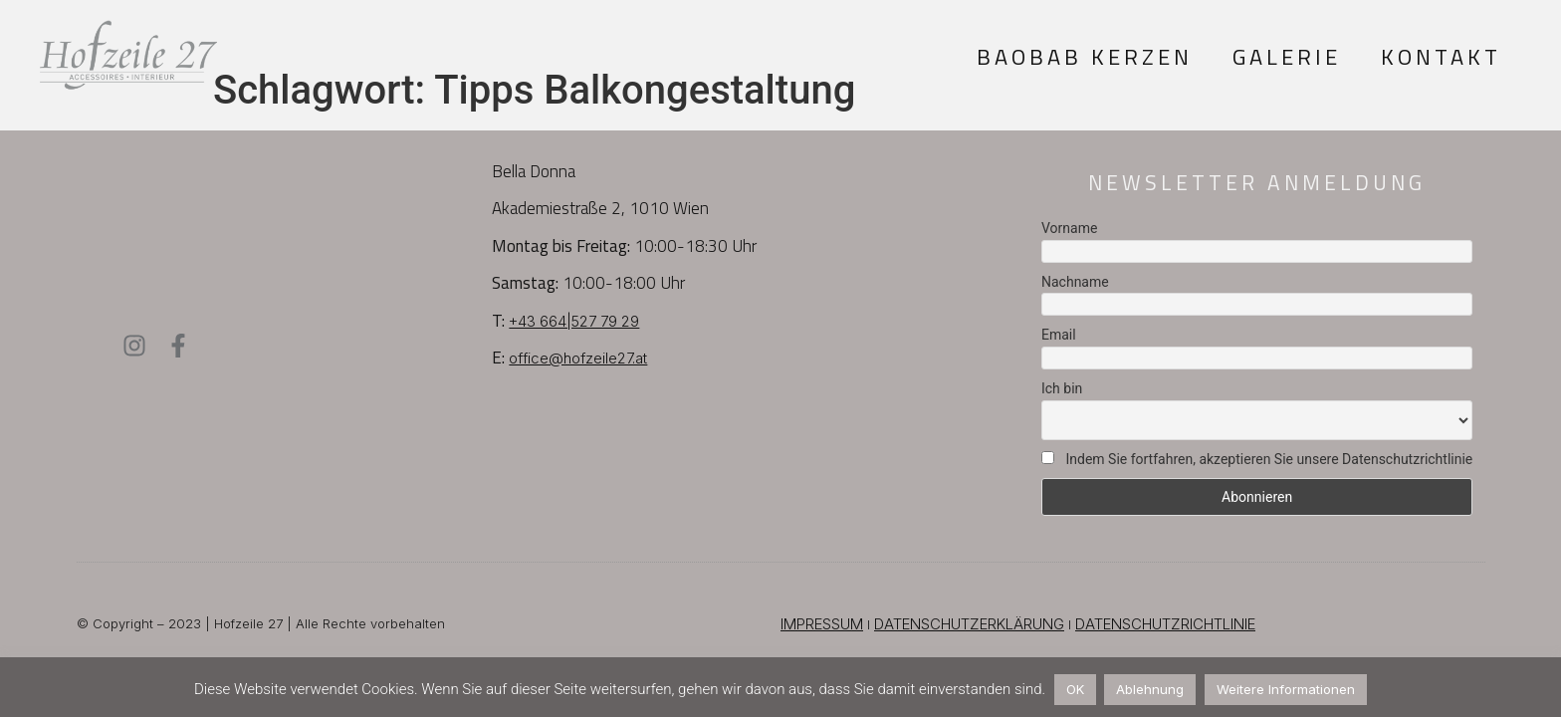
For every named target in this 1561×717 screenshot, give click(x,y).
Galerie (1286, 57)
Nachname (1075, 282)
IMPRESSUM (821, 623)
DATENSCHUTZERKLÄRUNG (969, 623)
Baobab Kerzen (1085, 57)
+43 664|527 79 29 (574, 321)
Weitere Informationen (1286, 689)
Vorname (1069, 228)
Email (1058, 335)
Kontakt (1441, 57)
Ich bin (1061, 388)
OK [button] (1075, 689)
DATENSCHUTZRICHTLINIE (1165, 623)
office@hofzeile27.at (578, 358)
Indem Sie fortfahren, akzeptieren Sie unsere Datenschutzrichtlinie (1256, 459)
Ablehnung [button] (1150, 689)
